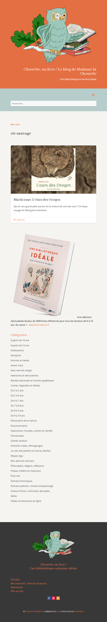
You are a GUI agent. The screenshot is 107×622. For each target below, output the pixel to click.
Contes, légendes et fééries (25, 385)
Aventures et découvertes (24, 375)
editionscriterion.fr (39, 324)
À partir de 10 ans (20, 340)
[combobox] (53, 103)
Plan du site (17, 591)
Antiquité (16, 355)
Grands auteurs (19, 440)
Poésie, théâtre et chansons (26, 470)
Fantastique (17, 435)
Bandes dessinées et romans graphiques (32, 380)
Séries (14, 496)
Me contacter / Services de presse (29, 583)
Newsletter (17, 587)
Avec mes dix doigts (21, 370)
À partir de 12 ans (20, 345)
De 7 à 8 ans (17, 405)
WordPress (79, 611)
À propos (15, 579)
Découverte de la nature (24, 420)
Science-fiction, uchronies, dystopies (30, 491)
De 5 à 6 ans (17, 395)
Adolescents (17, 350)
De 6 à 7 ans (17, 400)
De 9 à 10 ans (18, 415)
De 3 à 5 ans (17, 390)
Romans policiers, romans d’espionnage (32, 486)
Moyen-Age (17, 455)
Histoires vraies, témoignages (27, 445)
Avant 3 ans (17, 365)
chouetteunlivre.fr (34, 611)
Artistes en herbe (20, 360)
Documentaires (19, 425)
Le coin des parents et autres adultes (31, 450)
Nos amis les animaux (22, 460)
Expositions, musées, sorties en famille (31, 430)
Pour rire (15, 475)
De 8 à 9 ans (17, 410)
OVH (58, 611)
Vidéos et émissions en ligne (26, 501)
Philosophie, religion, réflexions (27, 465)
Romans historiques (21, 481)
